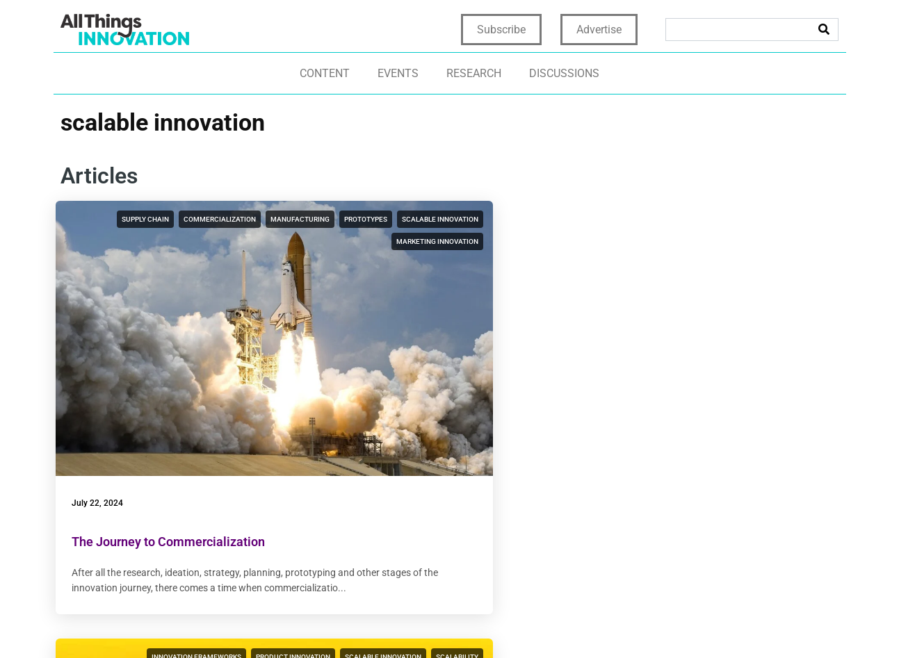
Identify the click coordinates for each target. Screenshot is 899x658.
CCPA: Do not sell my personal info (744, 624)
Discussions (564, 73)
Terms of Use (514, 624)
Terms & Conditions (603, 624)
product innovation (519, 219)
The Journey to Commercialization (173, 419)
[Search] (824, 29)
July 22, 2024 (102, 381)
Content (325, 73)
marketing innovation (247, 264)
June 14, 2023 (370, 381)
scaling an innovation (514, 264)
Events (398, 73)
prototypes (267, 241)
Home (414, 624)
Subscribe (501, 29)
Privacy (455, 624)
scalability (535, 241)
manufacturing (201, 241)
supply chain (178, 219)
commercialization (252, 219)
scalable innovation (153, 264)
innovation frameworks (422, 219)
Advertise (599, 29)
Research (473, 73)
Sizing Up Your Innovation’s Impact (439, 419)
